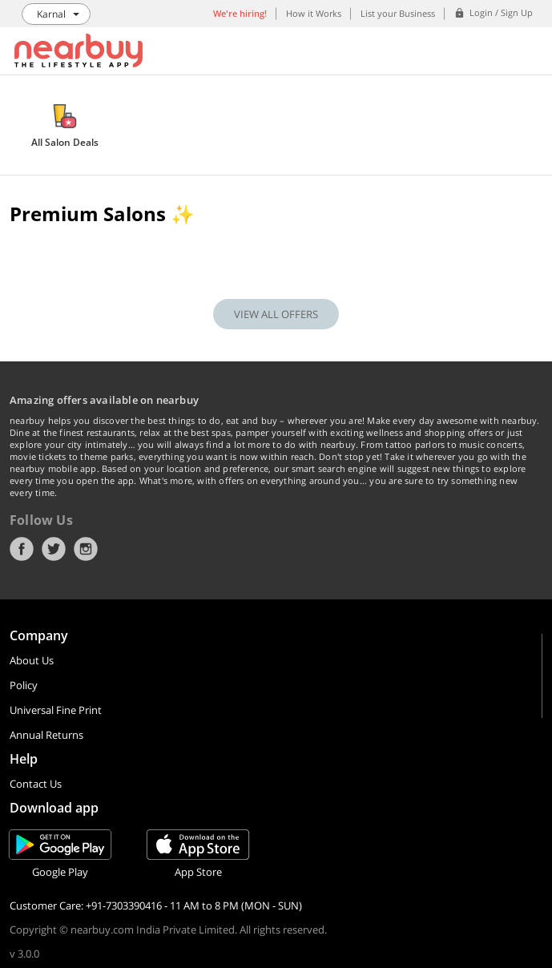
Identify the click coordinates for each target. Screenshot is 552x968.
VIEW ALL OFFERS (276, 314)
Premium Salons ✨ (102, 213)
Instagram (86, 549)
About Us (32, 660)
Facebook (22, 549)
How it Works (313, 13)
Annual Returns (46, 735)
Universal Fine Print (56, 710)
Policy (24, 685)
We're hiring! (240, 13)
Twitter (54, 549)
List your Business (398, 13)
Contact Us (36, 783)
